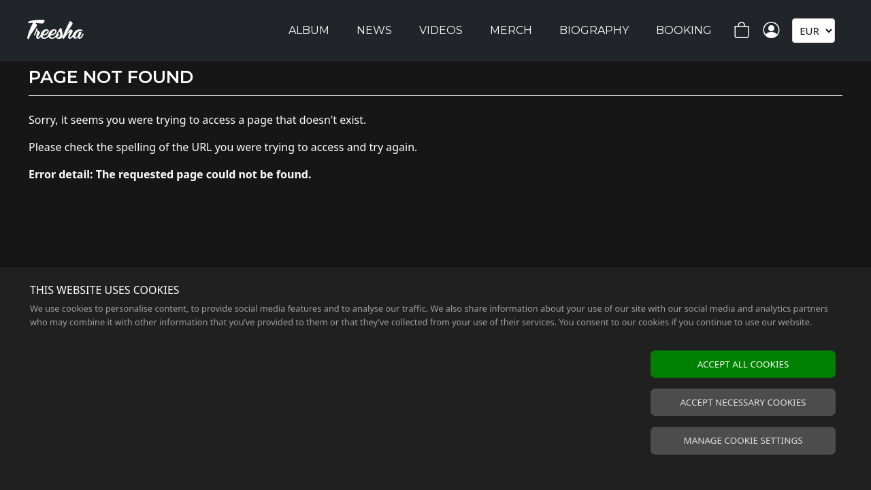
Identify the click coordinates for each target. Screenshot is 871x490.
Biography (594, 30)
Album (309, 30)
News (374, 30)
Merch (511, 30)
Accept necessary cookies (743, 402)
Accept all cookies (743, 364)
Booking (684, 30)
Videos (441, 30)
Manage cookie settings (742, 440)
